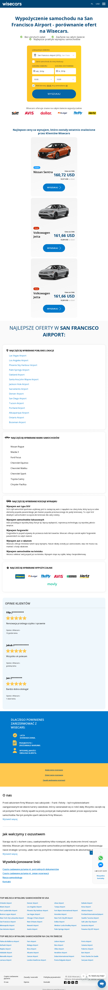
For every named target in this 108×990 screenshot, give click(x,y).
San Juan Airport (87, 960)
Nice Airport (58, 945)
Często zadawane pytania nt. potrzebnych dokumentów (31, 869)
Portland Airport (17, 408)
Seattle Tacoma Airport (90, 918)
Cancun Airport (32, 956)
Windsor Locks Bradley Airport (65, 925)
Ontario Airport (16, 417)
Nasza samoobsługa (12, 877)
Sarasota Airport (87, 925)
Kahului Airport (86, 903)
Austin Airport (32, 929)
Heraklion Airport (60, 953)
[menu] (103, 4)
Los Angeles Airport (18, 360)
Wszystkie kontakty (101, 877)
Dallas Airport (59, 922)
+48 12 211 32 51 (100, 871)
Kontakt (7, 881)
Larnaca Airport (5, 960)
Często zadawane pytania (11, 977)
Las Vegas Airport (17, 355)
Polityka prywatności (52, 977)
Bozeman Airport (17, 422)
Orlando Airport (6, 903)
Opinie (26, 982)
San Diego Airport (17, 398)
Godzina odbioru (39, 66)
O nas (6, 982)
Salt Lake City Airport (89, 922)
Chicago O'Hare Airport (35, 918)
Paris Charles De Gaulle (89, 956)
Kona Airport (86, 907)
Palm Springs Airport (19, 369)
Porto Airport (86, 941)
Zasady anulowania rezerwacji (54, 780)
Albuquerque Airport (19, 412)
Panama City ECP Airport (90, 929)
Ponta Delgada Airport (62, 960)
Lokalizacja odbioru (41, 50)
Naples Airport (5, 949)
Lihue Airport (59, 903)
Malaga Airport (32, 945)
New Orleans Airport (34, 922)
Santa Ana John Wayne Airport (23, 379)
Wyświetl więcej (10, 819)
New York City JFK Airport (63, 918)
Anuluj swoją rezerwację (54, 770)
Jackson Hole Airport (19, 384)
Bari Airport (85, 953)
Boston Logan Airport (8, 914)
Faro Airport (31, 941)
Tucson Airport (16, 403)
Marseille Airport (6, 956)
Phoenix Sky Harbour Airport (23, 365)
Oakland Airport (17, 374)
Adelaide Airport (6, 953)
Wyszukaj (54, 94)
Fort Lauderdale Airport (8, 910)
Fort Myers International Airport (66, 910)
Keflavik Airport (5, 945)
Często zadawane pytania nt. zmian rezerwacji (26, 873)
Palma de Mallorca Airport (9, 941)
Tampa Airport (59, 907)
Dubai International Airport (64, 956)
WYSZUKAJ (54, 187)
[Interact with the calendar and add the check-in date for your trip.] (43, 71)
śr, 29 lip (62, 71)
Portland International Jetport (92, 914)
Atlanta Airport (87, 910)
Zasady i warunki (31, 977)
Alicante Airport (33, 953)
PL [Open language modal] (92, 4)
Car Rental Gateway (96, 979)
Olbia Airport (59, 949)
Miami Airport (5, 907)
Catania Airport (87, 945)
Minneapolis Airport (7, 925)
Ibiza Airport (31, 949)
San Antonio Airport (7, 929)
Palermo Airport (87, 949)
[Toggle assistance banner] (91, 853)
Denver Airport (16, 393)
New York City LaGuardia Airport (12, 918)
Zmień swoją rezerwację (54, 775)
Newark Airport (33, 925)
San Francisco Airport (8, 922)
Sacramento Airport (18, 389)
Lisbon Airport (59, 941)
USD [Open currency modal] (98, 4)
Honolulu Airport (60, 914)
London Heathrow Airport (36, 960)
